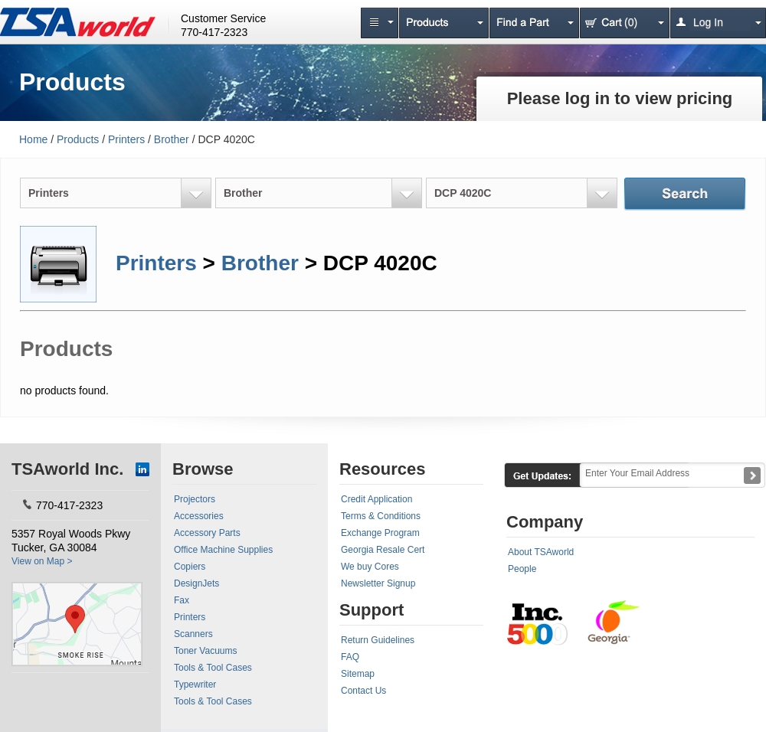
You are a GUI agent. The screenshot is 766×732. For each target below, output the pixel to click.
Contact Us (363, 690)
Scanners (193, 634)
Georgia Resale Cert (382, 549)
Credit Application (376, 499)
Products (78, 139)
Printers (126, 139)
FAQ (350, 657)
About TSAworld (541, 552)
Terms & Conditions (381, 516)
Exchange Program (380, 533)
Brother (171, 139)
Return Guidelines (377, 640)
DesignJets (196, 583)
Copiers (189, 566)
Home (33, 139)
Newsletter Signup (378, 583)
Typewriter (195, 684)
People (522, 569)
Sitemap (358, 673)
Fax (181, 600)
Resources (382, 469)
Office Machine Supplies (223, 549)
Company (544, 521)
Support (371, 609)
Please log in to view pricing (620, 98)
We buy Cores (370, 566)
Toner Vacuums (205, 650)
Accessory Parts (207, 533)
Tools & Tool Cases (213, 667)
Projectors (194, 499)
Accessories (199, 516)
